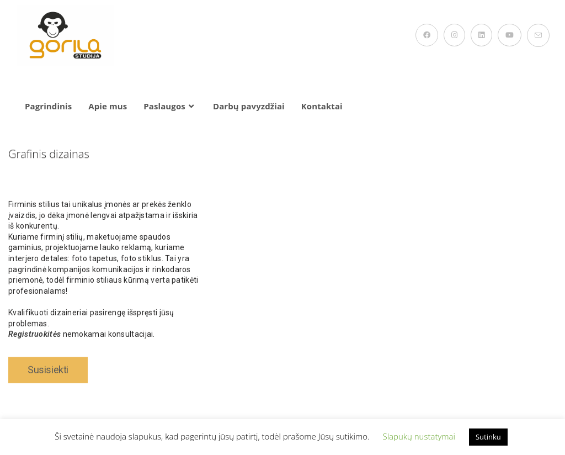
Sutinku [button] (488, 437)
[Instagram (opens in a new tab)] (454, 35)
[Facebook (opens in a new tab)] (426, 35)
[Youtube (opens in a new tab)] (509, 35)
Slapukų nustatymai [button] (418, 436)
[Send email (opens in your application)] (538, 35)
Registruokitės (34, 342)
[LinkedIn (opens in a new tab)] (481, 35)
